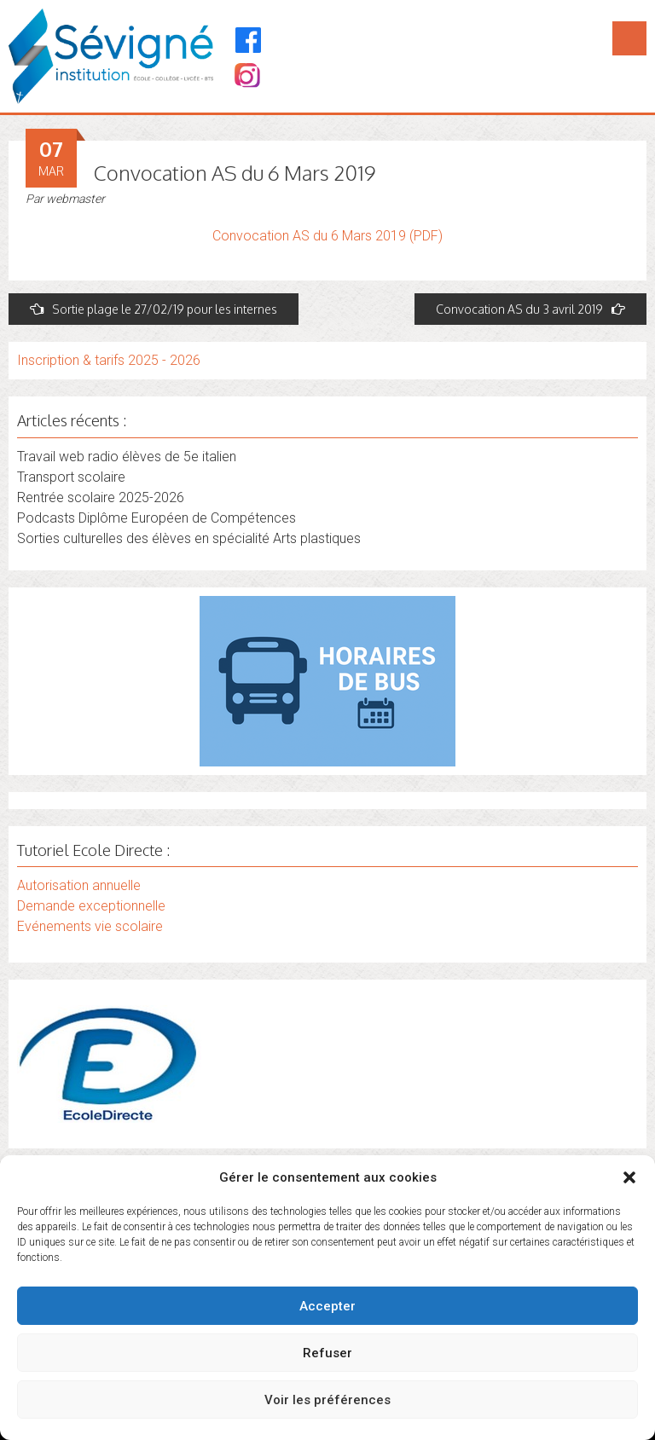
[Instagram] (246, 77)
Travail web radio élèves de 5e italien (126, 456)
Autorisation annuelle (79, 885)
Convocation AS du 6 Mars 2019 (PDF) (327, 236)
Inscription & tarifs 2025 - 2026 (108, 360)
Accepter (327, 1306)
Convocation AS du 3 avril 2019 (530, 309)
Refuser (327, 1353)
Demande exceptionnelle (91, 906)
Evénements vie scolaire (90, 926)
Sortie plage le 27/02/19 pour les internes (153, 309)
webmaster (75, 198)
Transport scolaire (71, 477)
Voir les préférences (327, 1400)
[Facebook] (248, 40)
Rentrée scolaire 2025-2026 (100, 497)
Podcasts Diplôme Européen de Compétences (156, 518)
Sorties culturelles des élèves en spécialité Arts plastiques (189, 538)
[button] (629, 1177)
